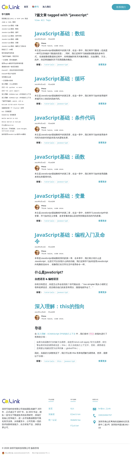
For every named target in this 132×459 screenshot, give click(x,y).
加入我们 (47, 7)
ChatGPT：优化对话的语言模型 (12, 70)
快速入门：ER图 (7, 50)
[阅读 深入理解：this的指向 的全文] (102, 361)
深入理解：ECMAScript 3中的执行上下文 (16, 98)
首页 (26, 7)
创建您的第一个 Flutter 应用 (13, 108)
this (59, 361)
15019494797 (105, 415)
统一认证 (52, 420)
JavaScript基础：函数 (10, 39)
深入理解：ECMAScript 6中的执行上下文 (16, 94)
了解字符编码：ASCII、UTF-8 (12, 101)
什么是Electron (8, 125)
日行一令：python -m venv (12, 87)
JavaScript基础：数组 (10, 29)
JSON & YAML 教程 (9, 22)
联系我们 (121, 7)
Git (72, 408)
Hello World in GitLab (11, 122)
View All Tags (43, 20)
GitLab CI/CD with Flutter (13, 105)
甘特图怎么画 (6, 77)
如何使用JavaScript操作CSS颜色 (14, 134)
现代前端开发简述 (8, 53)
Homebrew (75, 420)
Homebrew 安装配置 (9, 115)
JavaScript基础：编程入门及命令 (14, 46)
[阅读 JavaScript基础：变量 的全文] (102, 221)
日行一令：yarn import (10, 91)
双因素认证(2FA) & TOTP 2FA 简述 (15, 19)
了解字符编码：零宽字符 (10, 56)
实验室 (51, 414)
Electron (75, 414)
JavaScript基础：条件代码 (12, 36)
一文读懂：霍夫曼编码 (9, 60)
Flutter (75, 425)
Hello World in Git (10, 118)
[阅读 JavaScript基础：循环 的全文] (102, 103)
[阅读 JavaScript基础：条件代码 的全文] (102, 142)
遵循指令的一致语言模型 (10, 67)
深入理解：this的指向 (10, 84)
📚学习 (35, 7)
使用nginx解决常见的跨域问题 (12, 63)
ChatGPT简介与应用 (9, 74)
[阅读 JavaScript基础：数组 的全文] (102, 64)
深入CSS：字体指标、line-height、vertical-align (15, 130)
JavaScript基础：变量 (10, 43)
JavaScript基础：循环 (10, 32)
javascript (62, 65)
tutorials (49, 65)
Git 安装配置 (6, 112)
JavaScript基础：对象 (10, 26)
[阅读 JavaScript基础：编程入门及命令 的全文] (102, 292)
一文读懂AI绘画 (7, 81)
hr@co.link (104, 408)
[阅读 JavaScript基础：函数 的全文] (102, 181)
